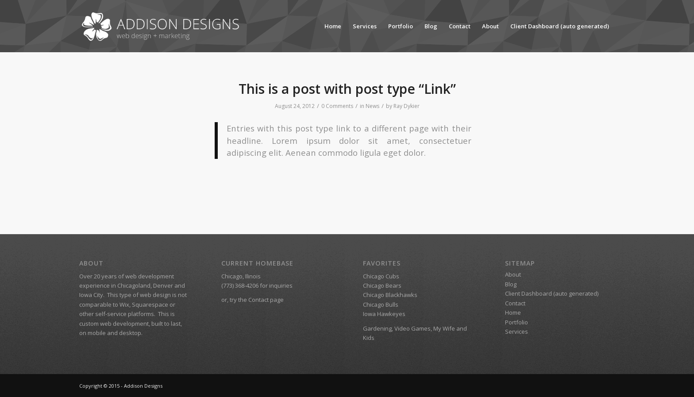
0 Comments (337, 106)
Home (332, 26)
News (372, 106)
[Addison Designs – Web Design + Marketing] (163, 26)
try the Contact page (257, 300)
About (490, 26)
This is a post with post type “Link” (347, 89)
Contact (459, 26)
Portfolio (400, 26)
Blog (430, 26)
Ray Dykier (406, 106)
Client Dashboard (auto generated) (559, 26)
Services (365, 26)
